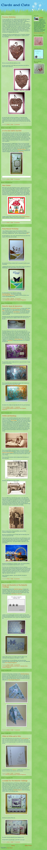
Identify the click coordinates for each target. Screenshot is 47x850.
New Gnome (6, 185)
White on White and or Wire (11, 736)
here (27, 233)
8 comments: (17, 729)
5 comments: (17, 179)
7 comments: (17, 407)
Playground (21, 151)
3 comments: (18, 298)
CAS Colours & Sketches (16, 593)
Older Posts (28, 845)
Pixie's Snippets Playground (8, 295)
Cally (3, 310)
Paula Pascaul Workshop (10, 229)
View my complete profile (39, 32)
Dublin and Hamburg (9, 416)
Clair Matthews (16, 311)
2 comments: (17, 124)
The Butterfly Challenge (15, 308)
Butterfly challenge (22, 149)
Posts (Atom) (10, 847)
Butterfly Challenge (25, 216)
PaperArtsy (10, 340)
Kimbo (41, 17)
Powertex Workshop (9, 17)
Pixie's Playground (18, 339)
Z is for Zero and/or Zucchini (11, 131)
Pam (27, 309)
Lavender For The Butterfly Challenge (14, 781)
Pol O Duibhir (14, 420)
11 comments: (17, 664)
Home (13, 845)
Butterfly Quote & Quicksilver (12, 306)
